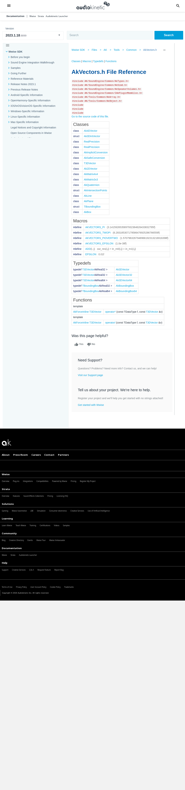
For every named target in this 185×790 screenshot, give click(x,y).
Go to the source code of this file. (91, 116)
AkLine (89, 195)
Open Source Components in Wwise (31, 132)
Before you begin (20, 57)
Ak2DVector (91, 168)
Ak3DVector (123, 269)
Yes (80, 344)
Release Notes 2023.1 (23, 84)
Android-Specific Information (27, 95)
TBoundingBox (93, 206)
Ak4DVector (91, 130)
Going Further (18, 73)
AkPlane (89, 201)
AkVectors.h (151, 49)
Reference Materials (22, 78)
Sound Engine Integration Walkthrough (32, 62)
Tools (118, 49)
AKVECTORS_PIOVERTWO (103, 238)
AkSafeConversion (95, 157)
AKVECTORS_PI (96, 227)
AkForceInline (82, 311)
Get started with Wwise (92, 404)
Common (133, 49)
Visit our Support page (91, 375)
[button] (8, 6)
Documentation (15, 16)
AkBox (88, 212)
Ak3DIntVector (93, 136)
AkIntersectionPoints (96, 190)
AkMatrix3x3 (92, 179)
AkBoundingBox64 (127, 291)
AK (106, 49)
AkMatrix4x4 (92, 174)
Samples (16, 67)
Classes (77, 61)
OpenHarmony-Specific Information (30, 100)
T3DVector (91, 163)
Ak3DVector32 (125, 274)
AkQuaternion (93, 185)
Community (9, 533)
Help (4, 562)
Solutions (8, 504)
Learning (7, 518)
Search (169, 35)
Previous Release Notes (24, 89)
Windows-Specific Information (27, 111)
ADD (89, 248)
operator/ (111, 322)
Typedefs (99, 61)
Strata (6, 489)
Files (95, 49)
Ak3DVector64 (125, 280)
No (92, 344)
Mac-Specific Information (25, 122)
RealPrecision (93, 141)
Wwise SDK (15, 51)
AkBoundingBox (126, 285)
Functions (112, 61)
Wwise (6, 474)
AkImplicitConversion (97, 152)
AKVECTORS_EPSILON (101, 243)
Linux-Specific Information (25, 116)
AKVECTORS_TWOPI (99, 232)
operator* (111, 311)
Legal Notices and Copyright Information (33, 127)
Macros (88, 61)
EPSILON (92, 254)
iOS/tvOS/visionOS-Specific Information (33, 105)
